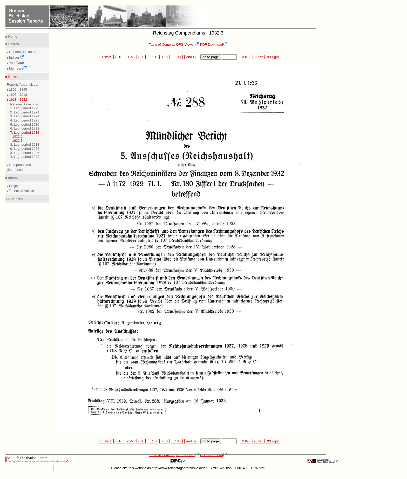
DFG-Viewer (187, 44)
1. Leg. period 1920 (24, 108)
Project (13, 186)
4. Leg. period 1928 (24, 120)
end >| (191, 57)
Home (12, 36)
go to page (210, 57)
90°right (273, 57)
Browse (13, 77)
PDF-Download (213, 44)
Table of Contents (162, 44)
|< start (105, 57)
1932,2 (17, 136)
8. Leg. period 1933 (24, 144)
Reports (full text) (21, 52)
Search (13, 44)
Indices (16, 57)
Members (18, 68)
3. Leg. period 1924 (24, 116)
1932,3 (17, 141)
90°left (258, 57)
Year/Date (16, 63)
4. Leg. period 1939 (24, 157)
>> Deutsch (14, 199)
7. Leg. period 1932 (24, 132)
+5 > (164, 57)
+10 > (176, 57)
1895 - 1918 (17, 95)
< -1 (141, 57)
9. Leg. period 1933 (24, 149)
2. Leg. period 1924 (24, 112)
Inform (12, 178)
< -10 (119, 57)
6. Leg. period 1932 (24, 128)
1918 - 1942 (17, 100)
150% (245, 57)
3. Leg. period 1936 (24, 153)
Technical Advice (21, 191)
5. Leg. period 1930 (24, 124)
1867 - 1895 (17, 89)
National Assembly (24, 104)
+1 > (153, 57)
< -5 (130, 57)
